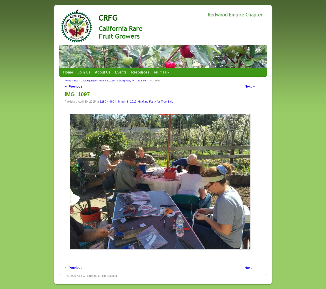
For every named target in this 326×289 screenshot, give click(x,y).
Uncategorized (89, 80)
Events (121, 72)
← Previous (73, 86)
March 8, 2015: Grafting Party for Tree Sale (122, 80)
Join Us (84, 72)
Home (68, 72)
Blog (76, 80)
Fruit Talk (161, 72)
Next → (250, 86)
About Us (102, 72)
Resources (140, 72)
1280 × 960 (107, 101)
